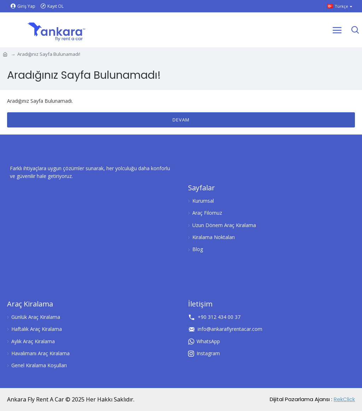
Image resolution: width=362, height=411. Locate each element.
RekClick (344, 399)
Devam (181, 120)
